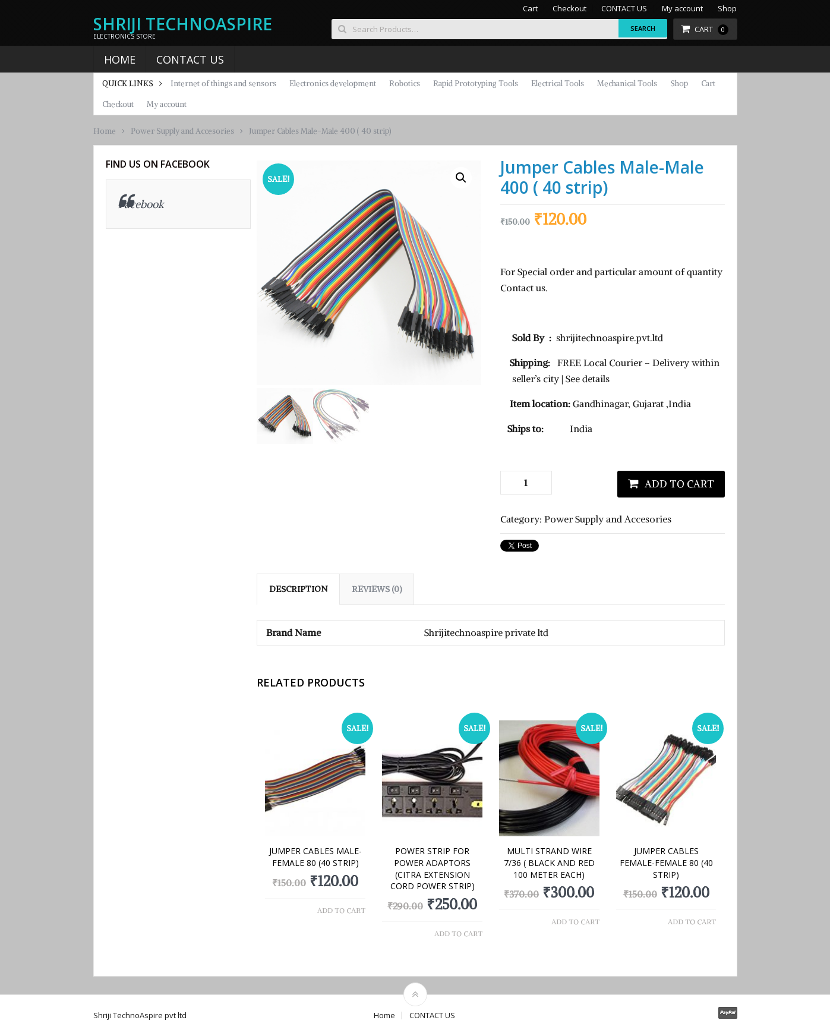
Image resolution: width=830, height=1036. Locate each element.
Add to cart (679, 483)
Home (119, 59)
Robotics (404, 83)
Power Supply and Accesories (182, 131)
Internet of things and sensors (223, 83)
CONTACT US (624, 8)
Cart (530, 8)
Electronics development (332, 83)
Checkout (569, 8)
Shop (727, 8)
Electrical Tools (557, 83)
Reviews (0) (377, 589)
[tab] (298, 589)
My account (682, 8)
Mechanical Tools (627, 83)
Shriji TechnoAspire (182, 23)
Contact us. (524, 288)
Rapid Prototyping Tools (475, 83)
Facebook (141, 204)
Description (298, 589)
